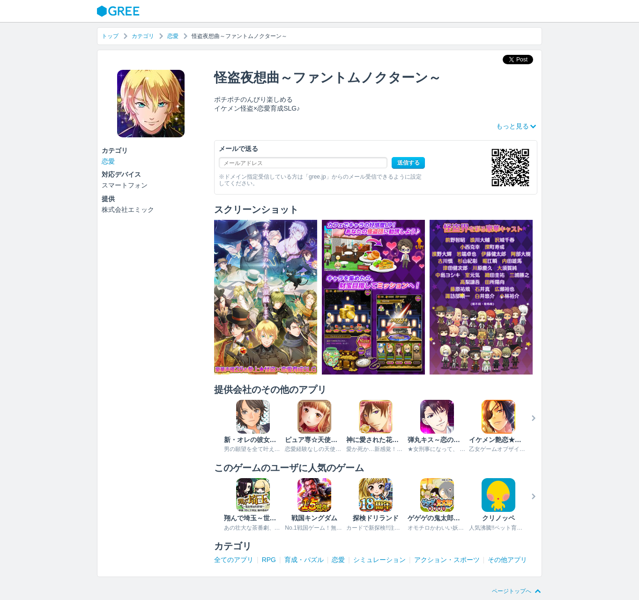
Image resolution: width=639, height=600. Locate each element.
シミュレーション (379, 559)
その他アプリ (507, 559)
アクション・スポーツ (447, 559)
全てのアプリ (233, 559)
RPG (269, 559)
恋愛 (172, 36)
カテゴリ (143, 36)
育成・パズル (304, 559)
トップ (110, 36)
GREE (119, 11)
